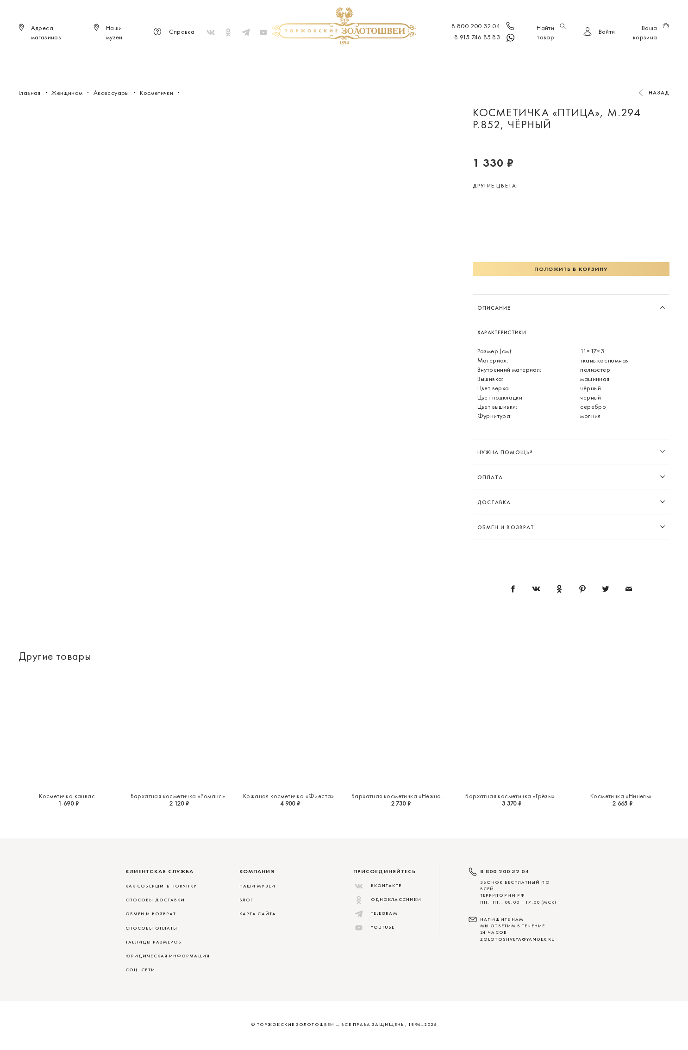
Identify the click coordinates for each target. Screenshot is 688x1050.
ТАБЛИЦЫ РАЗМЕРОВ (153, 942)
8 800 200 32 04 (483, 26)
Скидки (484, 60)
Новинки (210, 60)
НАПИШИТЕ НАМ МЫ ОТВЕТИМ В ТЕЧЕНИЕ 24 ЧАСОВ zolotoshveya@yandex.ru (517, 929)
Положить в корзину (570, 269)
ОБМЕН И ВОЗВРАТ (150, 914)
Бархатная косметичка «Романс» (178, 796)
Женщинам (328, 60)
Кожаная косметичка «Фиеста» (288, 796)
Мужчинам (374, 60)
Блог (246, 900)
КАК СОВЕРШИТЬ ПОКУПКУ (161, 886)
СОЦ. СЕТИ (140, 970)
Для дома (419, 60)
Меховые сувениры (267, 60)
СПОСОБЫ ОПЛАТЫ (151, 928)
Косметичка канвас (67, 796)
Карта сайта (257, 914)
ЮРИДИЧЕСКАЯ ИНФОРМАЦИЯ (167, 956)
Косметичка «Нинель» (621, 796)
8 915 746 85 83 (485, 38)
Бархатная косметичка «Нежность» (401, 796)
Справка (172, 32)
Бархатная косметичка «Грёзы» (510, 796)
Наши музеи (257, 886)
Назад (659, 92)
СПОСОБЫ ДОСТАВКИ (155, 900)
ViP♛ (453, 60)
